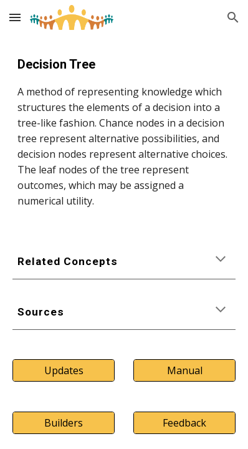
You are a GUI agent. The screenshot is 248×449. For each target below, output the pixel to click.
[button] (15, 17)
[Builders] (64, 423)
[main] (124, 132)
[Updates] (64, 370)
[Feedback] (185, 423)
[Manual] (185, 370)
